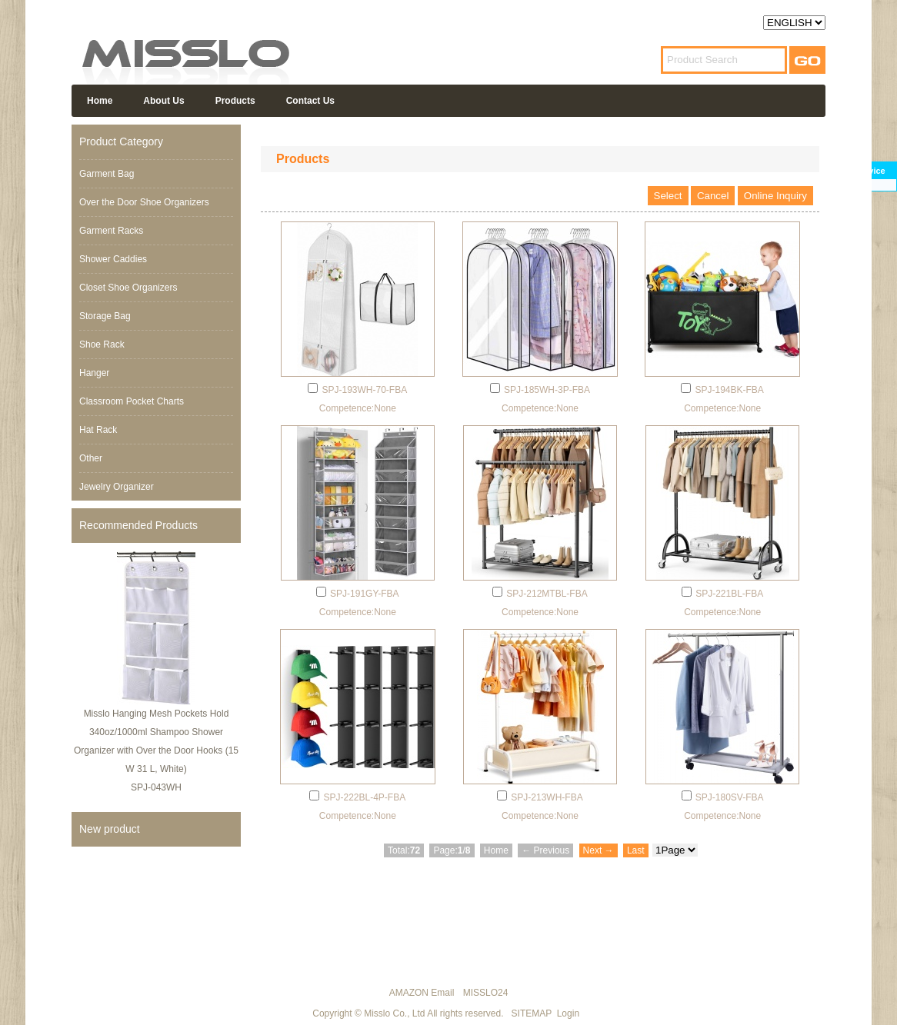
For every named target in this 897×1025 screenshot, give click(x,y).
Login (568, 1013)
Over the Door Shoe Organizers (144, 202)
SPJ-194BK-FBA (729, 389)
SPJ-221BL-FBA (729, 593)
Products (235, 100)
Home (99, 100)
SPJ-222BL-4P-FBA (364, 797)
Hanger (94, 373)
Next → (598, 850)
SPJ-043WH (156, 787)
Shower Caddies (113, 259)
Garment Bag (106, 173)
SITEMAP (532, 1013)
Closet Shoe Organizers (128, 287)
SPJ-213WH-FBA (546, 797)
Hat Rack (98, 429)
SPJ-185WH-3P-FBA (547, 389)
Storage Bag (105, 316)
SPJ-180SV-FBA (729, 797)
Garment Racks (111, 230)
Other (90, 458)
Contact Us (310, 100)
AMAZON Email (422, 992)
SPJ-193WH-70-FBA (364, 389)
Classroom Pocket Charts (131, 401)
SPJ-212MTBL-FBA (546, 593)
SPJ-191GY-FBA (364, 593)
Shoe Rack (102, 344)
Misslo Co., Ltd (394, 1013)
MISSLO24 (486, 992)
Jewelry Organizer (116, 486)
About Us (163, 100)
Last (636, 850)
